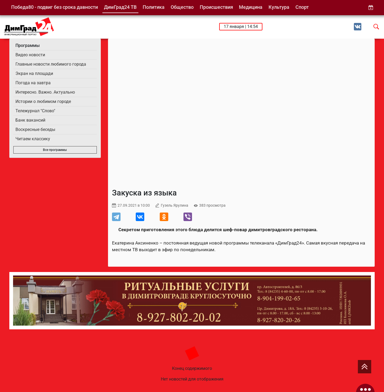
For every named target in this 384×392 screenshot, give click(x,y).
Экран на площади (34, 73)
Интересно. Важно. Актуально (45, 92)
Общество (182, 7)
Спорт (302, 7)
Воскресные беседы (35, 129)
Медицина (250, 7)
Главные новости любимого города (50, 64)
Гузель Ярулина (174, 205)
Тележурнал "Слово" (35, 110)
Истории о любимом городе (43, 101)
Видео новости (30, 54)
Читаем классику (32, 138)
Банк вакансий (30, 120)
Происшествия (216, 7)
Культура (279, 7)
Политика (154, 7)
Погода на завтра (33, 82)
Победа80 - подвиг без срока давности (54, 7)
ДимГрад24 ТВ (120, 7)
